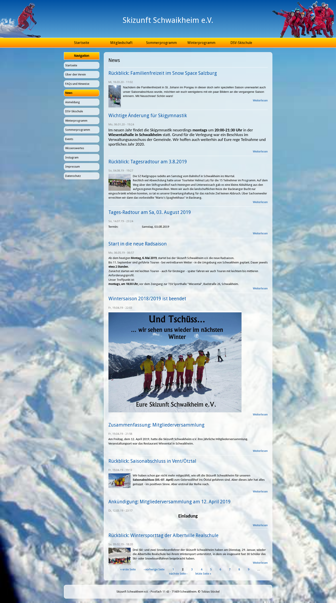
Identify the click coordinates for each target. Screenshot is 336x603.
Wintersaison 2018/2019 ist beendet (147, 298)
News (68, 93)
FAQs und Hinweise (77, 83)
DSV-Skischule (241, 43)
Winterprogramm (201, 43)
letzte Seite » (203, 573)
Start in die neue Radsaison (137, 244)
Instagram (72, 157)
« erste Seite (128, 569)
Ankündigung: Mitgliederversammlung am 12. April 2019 (169, 501)
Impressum (72, 166)
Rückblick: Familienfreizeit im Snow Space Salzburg (162, 73)
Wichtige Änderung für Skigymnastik (147, 115)
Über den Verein (75, 74)
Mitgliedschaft (121, 43)
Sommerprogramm (161, 43)
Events (69, 139)
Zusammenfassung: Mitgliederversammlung (156, 425)
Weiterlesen (260, 100)
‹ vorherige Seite (154, 569)
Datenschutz (73, 176)
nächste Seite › (178, 573)
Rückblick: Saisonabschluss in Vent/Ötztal (152, 461)
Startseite (81, 43)
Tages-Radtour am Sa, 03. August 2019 (149, 212)
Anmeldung (72, 102)
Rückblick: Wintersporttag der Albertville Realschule (163, 535)
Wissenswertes (74, 148)
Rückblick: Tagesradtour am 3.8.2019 (147, 161)
